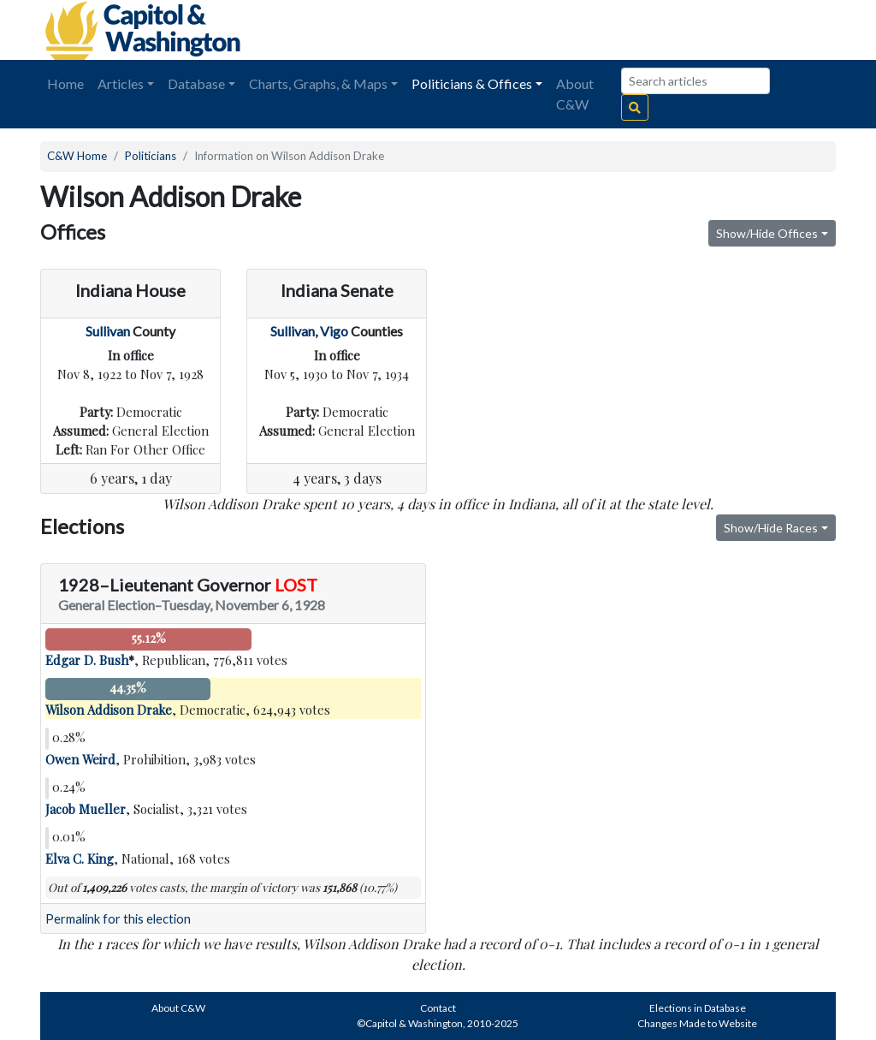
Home (65, 83)
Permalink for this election (118, 919)
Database (196, 83)
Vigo (334, 331)
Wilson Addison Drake (108, 709)
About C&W (575, 93)
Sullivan (108, 331)
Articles (121, 83)
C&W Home (77, 156)
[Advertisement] (644, 30)
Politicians (150, 156)
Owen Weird (80, 759)
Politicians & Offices (471, 83)
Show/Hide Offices (767, 233)
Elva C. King (79, 858)
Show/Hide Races (771, 527)
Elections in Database (697, 1007)
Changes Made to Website (697, 1023)
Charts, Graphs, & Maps (318, 83)
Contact (438, 1007)
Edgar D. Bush (86, 660)
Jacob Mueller (85, 808)
